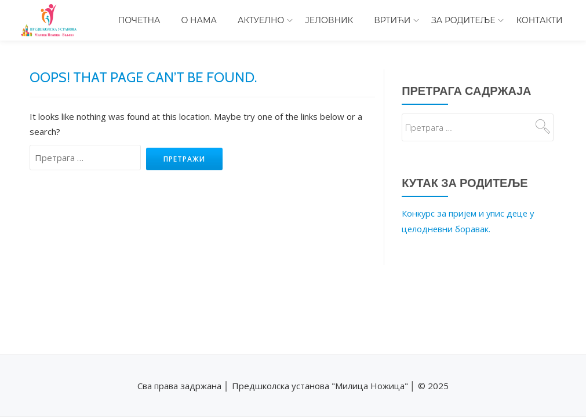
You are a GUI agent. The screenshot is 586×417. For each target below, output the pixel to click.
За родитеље (463, 20)
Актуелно (261, 20)
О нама (199, 20)
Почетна (139, 20)
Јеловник (329, 20)
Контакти (539, 20)
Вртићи (392, 20)
